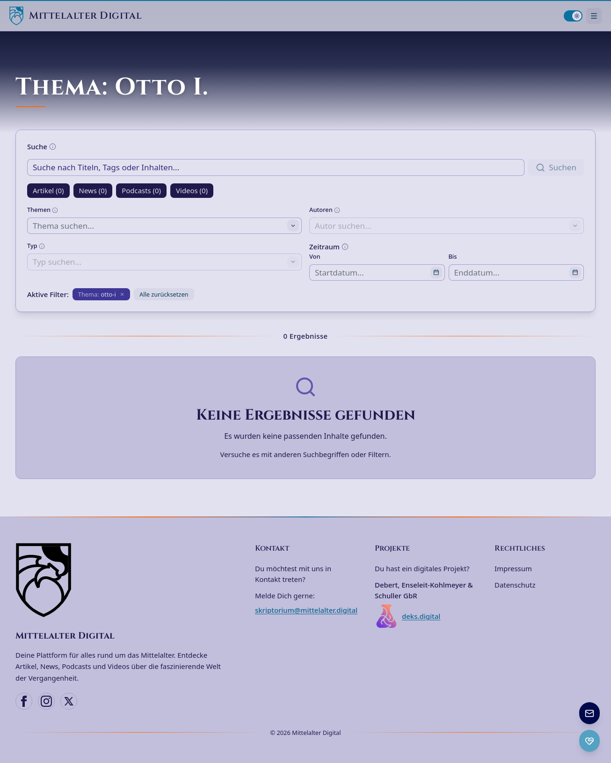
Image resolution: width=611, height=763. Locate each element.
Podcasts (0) (141, 190)
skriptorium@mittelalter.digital (306, 610)
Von (314, 256)
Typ (36, 245)
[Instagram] (46, 701)
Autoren (324, 209)
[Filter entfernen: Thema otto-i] (101, 294)
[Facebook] (23, 701)
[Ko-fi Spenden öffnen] (589, 741)
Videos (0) (192, 190)
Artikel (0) (48, 190)
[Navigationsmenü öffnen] (594, 15)
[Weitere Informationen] (52, 146)
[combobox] (164, 226)
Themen (42, 209)
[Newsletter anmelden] (589, 713)
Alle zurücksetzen (164, 294)
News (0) (93, 190)
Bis (453, 256)
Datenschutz (515, 584)
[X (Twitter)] (68, 701)
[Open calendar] (436, 272)
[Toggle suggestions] (293, 226)
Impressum (513, 568)
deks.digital (407, 616)
